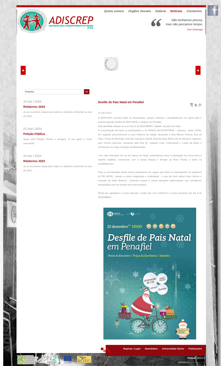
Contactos (194, 11)
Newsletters (151, 348)
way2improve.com (197, 362)
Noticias (176, 11)
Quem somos (114, 11)
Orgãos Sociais (139, 11)
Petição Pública (34, 134)
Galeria (160, 11)
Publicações (195, 348)
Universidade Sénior (173, 348)
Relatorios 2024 (34, 106)
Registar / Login (132, 348)
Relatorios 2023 (34, 161)
